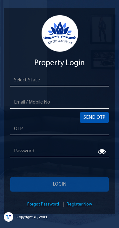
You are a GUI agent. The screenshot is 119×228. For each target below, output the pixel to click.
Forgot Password (43, 204)
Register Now (79, 204)
